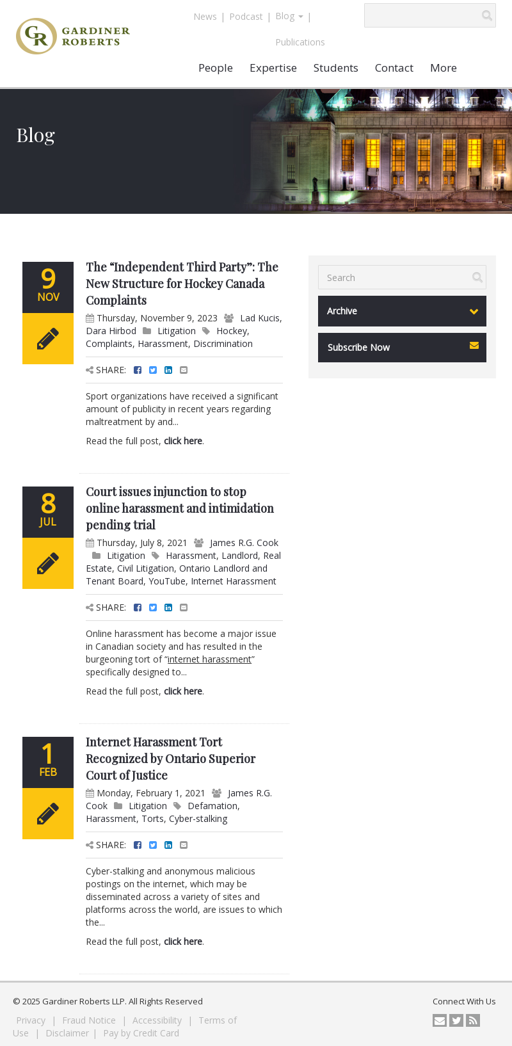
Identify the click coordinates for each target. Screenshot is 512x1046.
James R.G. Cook (244, 542)
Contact (394, 67)
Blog (289, 16)
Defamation (212, 806)
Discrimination (223, 343)
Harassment (163, 343)
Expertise (273, 67)
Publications (300, 42)
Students (336, 67)
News (205, 16)
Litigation (176, 331)
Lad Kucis (260, 318)
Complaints (109, 343)
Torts (152, 818)
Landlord (239, 555)
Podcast (246, 16)
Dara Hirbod (111, 331)
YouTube (167, 581)
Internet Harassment (233, 581)
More (443, 67)
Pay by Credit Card (141, 1033)
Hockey (231, 331)
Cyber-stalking (198, 818)
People (215, 67)
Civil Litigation (145, 568)
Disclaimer (67, 1033)
